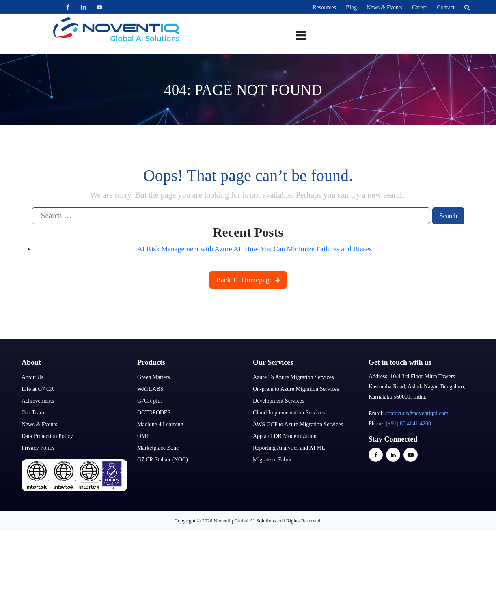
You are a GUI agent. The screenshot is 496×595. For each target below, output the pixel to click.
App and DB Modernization (285, 436)
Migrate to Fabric (273, 459)
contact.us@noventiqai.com (417, 413)
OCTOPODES (153, 412)
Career (419, 7)
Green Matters (153, 377)
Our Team (33, 412)
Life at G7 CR (38, 389)
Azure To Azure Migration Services (293, 377)
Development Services (278, 400)
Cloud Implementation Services (289, 412)
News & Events (384, 7)
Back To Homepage (248, 280)
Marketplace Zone (158, 447)
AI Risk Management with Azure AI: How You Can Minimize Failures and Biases (254, 248)
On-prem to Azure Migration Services (296, 389)
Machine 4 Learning (160, 424)
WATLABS (150, 389)
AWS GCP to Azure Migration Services (298, 424)
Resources (324, 7)
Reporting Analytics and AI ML (289, 447)
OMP (143, 436)
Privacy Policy (38, 447)
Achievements (38, 400)
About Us (32, 377)
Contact (446, 7)
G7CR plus (150, 400)
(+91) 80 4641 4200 (408, 423)
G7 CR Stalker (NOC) (162, 459)
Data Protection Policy (47, 436)
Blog (351, 7)
